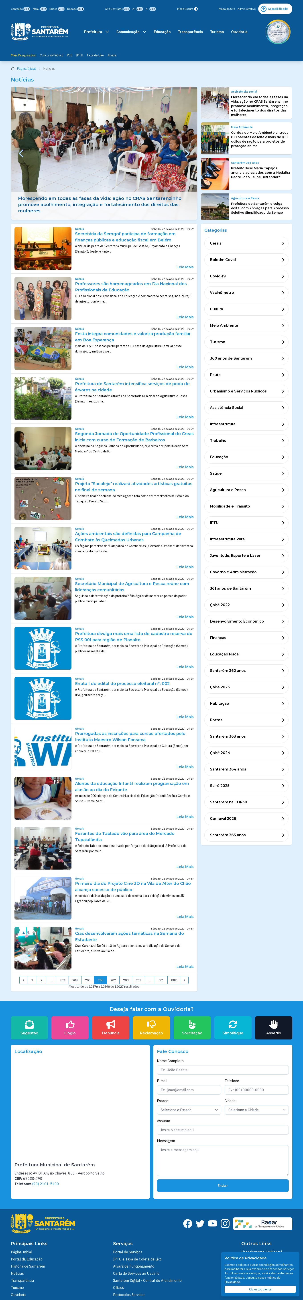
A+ (137, 9)
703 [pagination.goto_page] (62, 980)
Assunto (163, 1121)
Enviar (223, 1185)
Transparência (190, 32)
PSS (69, 55)
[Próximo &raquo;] (184, 980)
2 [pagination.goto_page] (41, 980)
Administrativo (247, 8)
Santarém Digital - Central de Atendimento (147, 1280)
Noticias (17, 1273)
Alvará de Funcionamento (133, 1266)
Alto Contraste (117, 9)
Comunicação (131, 32)
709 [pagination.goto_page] (138, 980)
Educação (162, 32)
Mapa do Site (227, 8)
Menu (40, 9)
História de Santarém (28, 1266)
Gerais (79, 229)
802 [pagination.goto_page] (174, 980)
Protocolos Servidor (129, 1294)
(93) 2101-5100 (45, 1184)
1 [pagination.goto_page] (32, 980)
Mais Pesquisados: (23, 55)
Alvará (112, 55)
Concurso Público (51, 55)
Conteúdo (20, 9)
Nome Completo (170, 1061)
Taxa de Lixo (95, 55)
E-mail (162, 1081)
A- (151, 9)
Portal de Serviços (127, 1252)
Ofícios (118, 1287)
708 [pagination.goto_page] (125, 980)
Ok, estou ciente (260, 1289)
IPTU (79, 55)
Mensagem (166, 1141)
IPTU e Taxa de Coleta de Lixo (137, 1259)
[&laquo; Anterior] (23, 980)
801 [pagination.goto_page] (161, 980)
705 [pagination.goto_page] (87, 980)
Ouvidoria (239, 32)
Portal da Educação (27, 1259)
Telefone (232, 1081)
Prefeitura (96, 32)
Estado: (163, 1101)
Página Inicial (26, 69)
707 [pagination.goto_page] (113, 980)
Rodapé (75, 9)
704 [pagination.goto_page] (75, 980)
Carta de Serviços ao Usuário (136, 1273)
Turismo (217, 32)
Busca (57, 9)
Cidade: (230, 1101)
